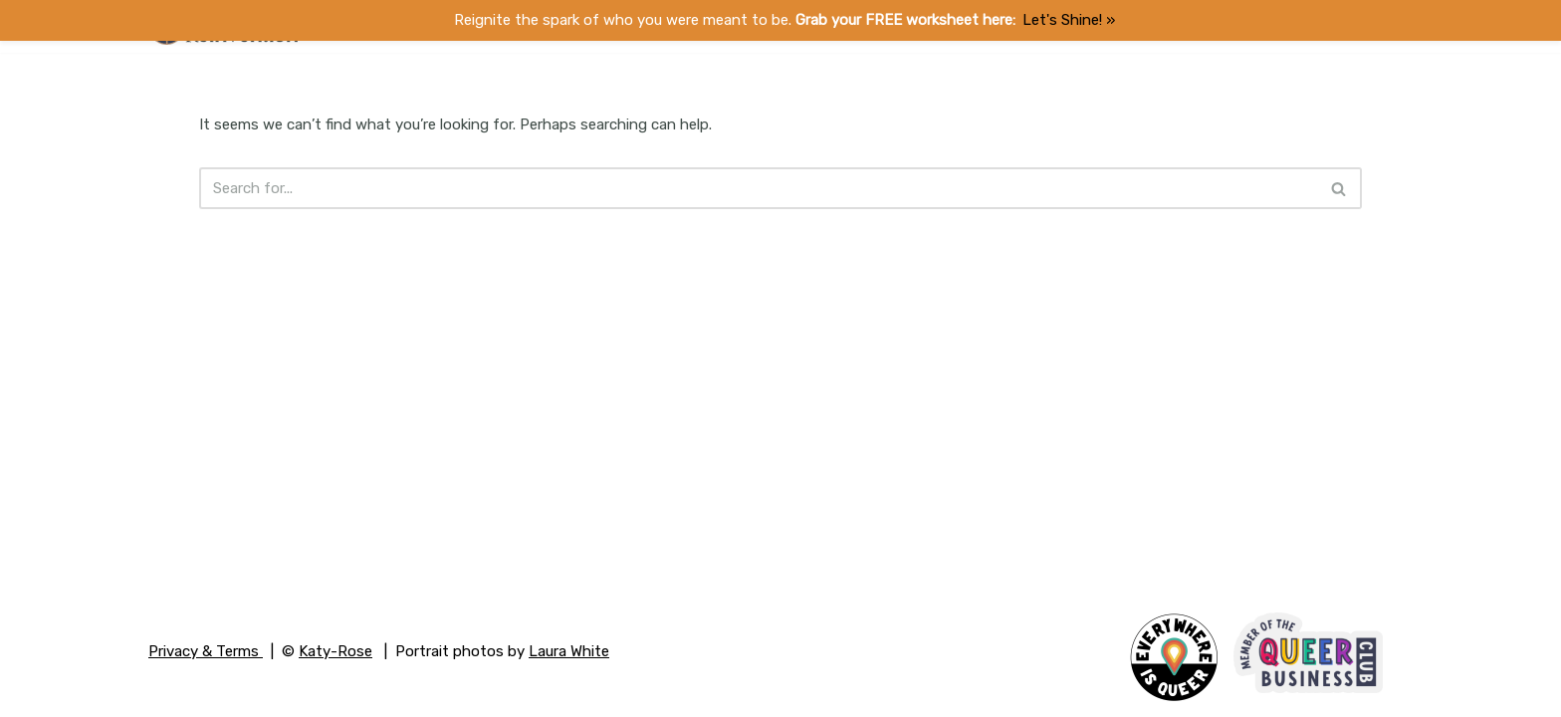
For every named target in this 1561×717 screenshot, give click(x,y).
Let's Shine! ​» (1068, 20)
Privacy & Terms (205, 651)
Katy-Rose (335, 651)
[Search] (758, 188)
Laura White (569, 651)
